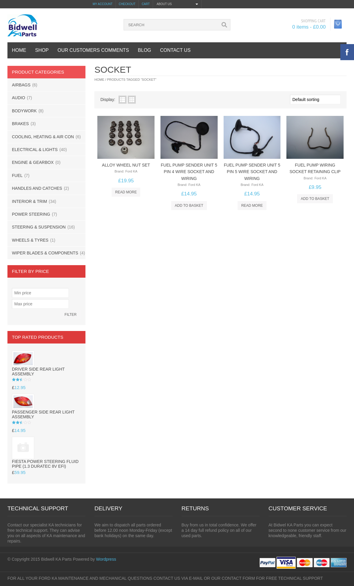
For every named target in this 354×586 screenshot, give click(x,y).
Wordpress (106, 559)
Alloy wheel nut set (126, 165)
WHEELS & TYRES (30, 240)
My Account (103, 4)
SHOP (42, 50)
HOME (19, 50)
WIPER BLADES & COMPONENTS (45, 253)
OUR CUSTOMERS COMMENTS (93, 50)
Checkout (127, 4)
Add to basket (189, 205)
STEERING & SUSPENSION (39, 227)
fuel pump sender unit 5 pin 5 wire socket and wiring (252, 172)
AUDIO (18, 97)
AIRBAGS (21, 85)
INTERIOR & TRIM (29, 201)
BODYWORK (24, 110)
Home (99, 79)
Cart (146, 4)
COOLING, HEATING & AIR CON (43, 136)
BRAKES (20, 123)
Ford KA (131, 171)
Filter (71, 315)
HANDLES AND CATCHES (37, 188)
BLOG (144, 50)
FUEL (17, 175)
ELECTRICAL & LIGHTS (35, 149)
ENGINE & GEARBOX (33, 162)
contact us (175, 50)
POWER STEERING (31, 214)
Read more (126, 192)
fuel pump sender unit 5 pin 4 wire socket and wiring (189, 172)
